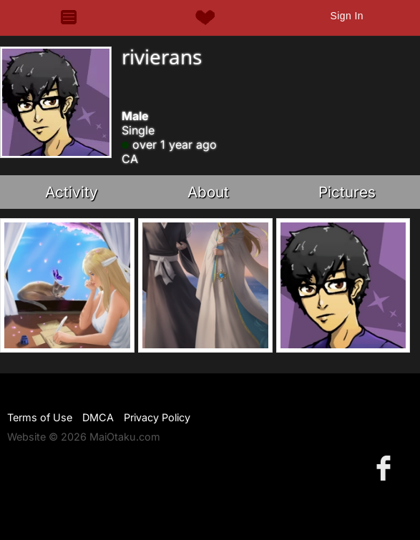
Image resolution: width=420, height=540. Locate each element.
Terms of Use (39, 417)
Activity (71, 192)
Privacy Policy (157, 417)
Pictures (347, 192)
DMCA (98, 417)
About (208, 192)
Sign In (346, 15)
